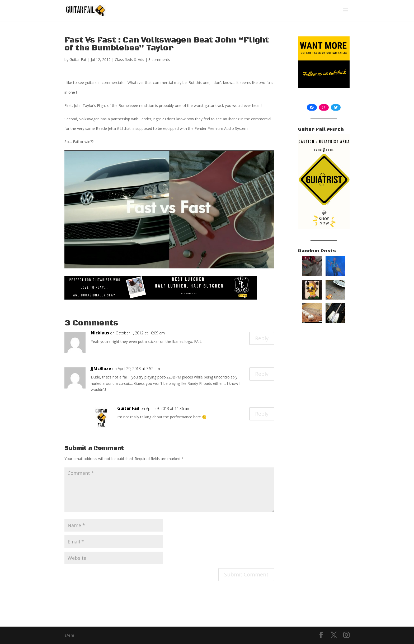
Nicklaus (100, 333)
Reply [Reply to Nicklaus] (262, 338)
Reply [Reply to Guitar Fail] (262, 413)
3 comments (159, 59)
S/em (69, 635)
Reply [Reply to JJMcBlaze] (262, 373)
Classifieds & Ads (129, 59)
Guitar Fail (78, 59)
